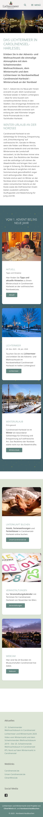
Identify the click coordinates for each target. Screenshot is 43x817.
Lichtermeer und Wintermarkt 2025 (21, 733)
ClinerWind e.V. (10, 808)
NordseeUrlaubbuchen (29, 808)
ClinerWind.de (11, 777)
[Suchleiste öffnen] (25, 5)
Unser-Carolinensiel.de (15, 774)
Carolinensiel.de (12, 770)
